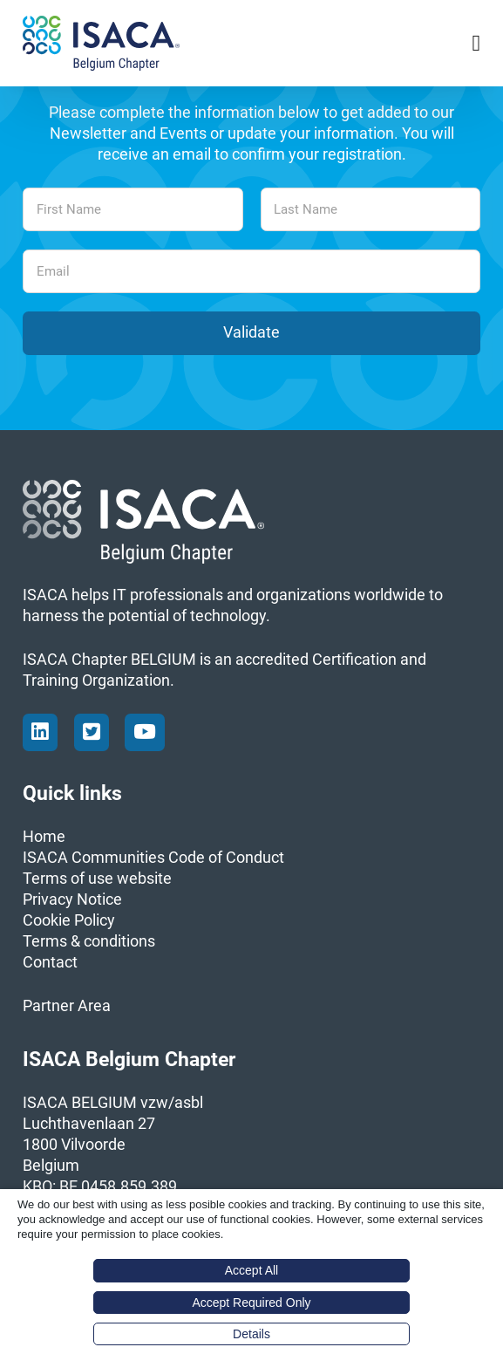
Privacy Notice (72, 899)
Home (44, 836)
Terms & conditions (89, 941)
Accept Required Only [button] (251, 1303)
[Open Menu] (476, 43)
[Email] (251, 271)
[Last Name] (370, 209)
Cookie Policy (69, 920)
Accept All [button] (251, 1270)
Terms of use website (97, 878)
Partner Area (67, 1006)
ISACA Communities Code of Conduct (153, 857)
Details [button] (251, 1334)
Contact (50, 962)
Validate (251, 332)
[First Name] (132, 209)
